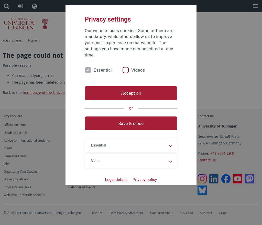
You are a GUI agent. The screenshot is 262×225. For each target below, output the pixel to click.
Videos (138, 70)
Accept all (131, 93)
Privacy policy (145, 179)
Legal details (116, 179)
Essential (103, 70)
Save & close (131, 123)
